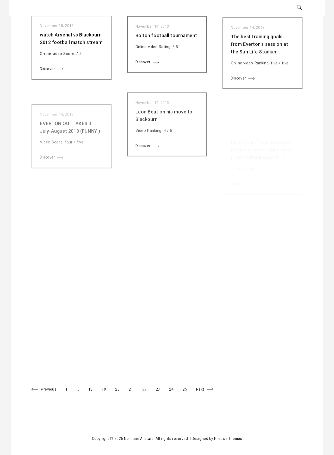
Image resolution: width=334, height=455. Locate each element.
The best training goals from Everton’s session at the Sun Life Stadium (259, 50)
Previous (48, 389)
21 (133, 388)
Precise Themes (228, 438)
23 (160, 388)
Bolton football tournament (166, 39)
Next (201, 389)
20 (120, 388)
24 (174, 388)
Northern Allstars (138, 438)
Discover (47, 70)
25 (188, 388)
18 (92, 388)
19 (106, 388)
